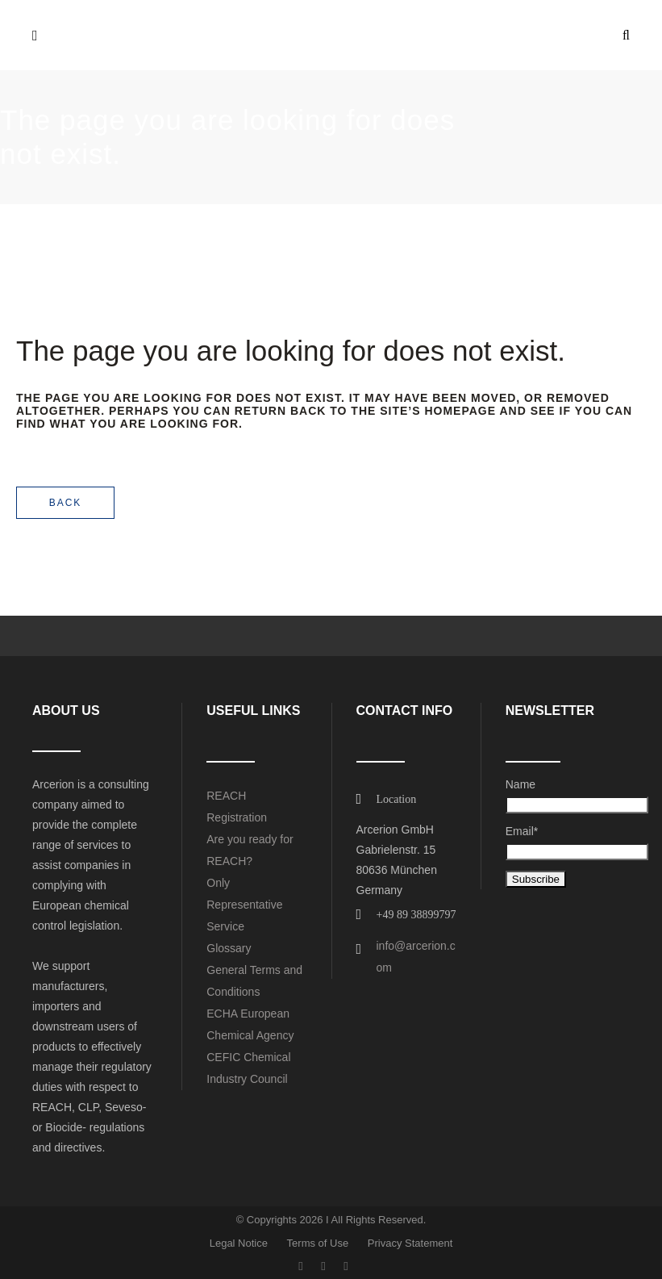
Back (65, 502)
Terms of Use (318, 1243)
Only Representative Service (244, 904)
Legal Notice (239, 1243)
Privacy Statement (410, 1243)
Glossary (228, 948)
